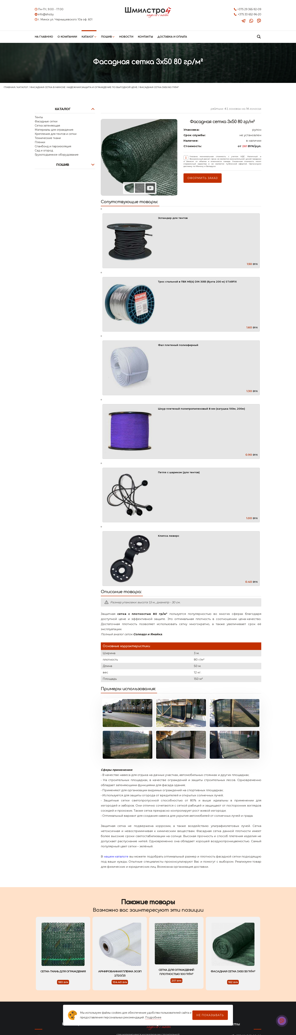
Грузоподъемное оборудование (57, 154)
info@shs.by (46, 14)
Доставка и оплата (172, 37)
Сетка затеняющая (47, 125)
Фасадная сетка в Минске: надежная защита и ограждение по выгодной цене (84, 87)
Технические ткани (48, 138)
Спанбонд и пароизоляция (53, 146)
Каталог (88, 37)
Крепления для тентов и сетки (55, 134)
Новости (126, 37)
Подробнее (153, 1017)
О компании (67, 37)
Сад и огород (44, 150)
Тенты (39, 117)
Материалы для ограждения (54, 129)
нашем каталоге (116, 856)
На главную (44, 37)
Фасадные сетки (46, 121)
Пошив (106, 37)
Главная (10, 87)
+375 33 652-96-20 (249, 14)
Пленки (40, 142)
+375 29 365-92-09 (249, 9)
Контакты (145, 37)
